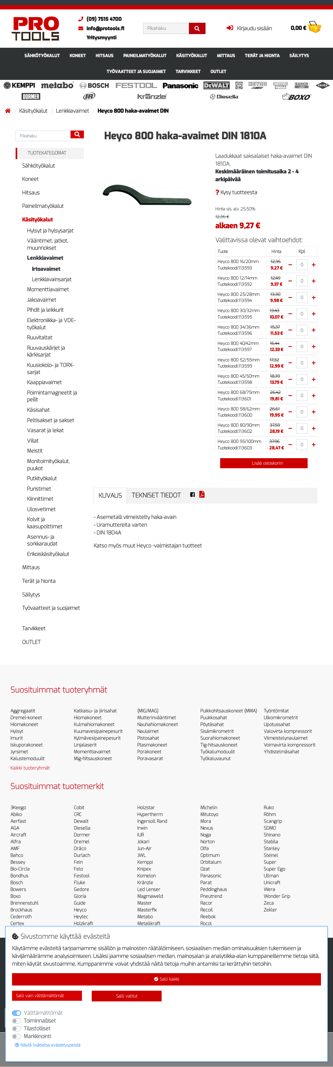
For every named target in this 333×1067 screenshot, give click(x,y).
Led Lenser (148, 889)
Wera (269, 889)
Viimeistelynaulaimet (286, 738)
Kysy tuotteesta (236, 192)
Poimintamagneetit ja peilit (52, 396)
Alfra (15, 842)
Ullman (271, 876)
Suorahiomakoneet (220, 738)
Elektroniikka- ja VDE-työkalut (51, 324)
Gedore (81, 889)
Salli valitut (126, 996)
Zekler (270, 910)
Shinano (272, 835)
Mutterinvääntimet (156, 718)
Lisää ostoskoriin (264, 463)
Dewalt (81, 821)
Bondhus (19, 876)
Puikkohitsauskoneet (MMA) (228, 711)
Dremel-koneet (26, 718)
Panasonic (210, 876)
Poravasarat (150, 759)
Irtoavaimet (46, 269)
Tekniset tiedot (156, 495)
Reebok (208, 917)
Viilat (33, 440)
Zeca (269, 903)
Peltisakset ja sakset (50, 420)
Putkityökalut (42, 478)
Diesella (82, 828)
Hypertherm (150, 814)
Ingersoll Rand (152, 821)
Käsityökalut (191, 55)
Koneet (78, 55)
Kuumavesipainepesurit (98, 731)
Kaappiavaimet (44, 382)
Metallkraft (148, 924)
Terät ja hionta (262, 55)
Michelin (208, 808)
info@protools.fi (99, 28)
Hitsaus (104, 55)
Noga (205, 835)
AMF (15, 849)
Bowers (18, 889)
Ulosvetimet (41, 509)
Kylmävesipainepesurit (97, 738)
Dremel (81, 842)
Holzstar (146, 808)
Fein (78, 862)
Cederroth (21, 917)
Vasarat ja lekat (45, 430)
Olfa (204, 849)
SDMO (270, 828)
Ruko (269, 808)
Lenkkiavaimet (73, 110)
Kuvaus (110, 496)
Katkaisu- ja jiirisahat (95, 711)
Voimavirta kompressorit (289, 745)
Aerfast (18, 821)
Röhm (270, 814)
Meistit (35, 450)
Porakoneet (149, 752)
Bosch (16, 883)
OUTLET (218, 71)
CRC (78, 814)
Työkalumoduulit (217, 752)
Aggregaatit (22, 711)
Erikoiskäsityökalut (48, 554)
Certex (17, 924)
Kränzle (145, 883)
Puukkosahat (213, 718)
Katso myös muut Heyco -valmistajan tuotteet (148, 545)
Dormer (82, 835)
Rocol (206, 924)
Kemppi (145, 862)
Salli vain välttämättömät (40, 995)
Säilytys (299, 55)
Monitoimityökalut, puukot (48, 465)
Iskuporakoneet (26, 745)
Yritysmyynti (101, 37)
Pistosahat (148, 738)
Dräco (80, 849)
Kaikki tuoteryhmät (30, 768)
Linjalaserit (85, 745)
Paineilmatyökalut (144, 55)
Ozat (205, 869)
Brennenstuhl (24, 903)
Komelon (146, 876)
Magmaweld (150, 896)
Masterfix (147, 910)
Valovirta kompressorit (288, 731)
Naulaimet (148, 731)
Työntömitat (276, 711)
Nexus (206, 828)
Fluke (79, 883)
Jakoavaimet (41, 299)
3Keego (18, 808)
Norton (207, 842)
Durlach (82, 855)
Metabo (145, 917)
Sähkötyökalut (42, 55)
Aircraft (18, 835)
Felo (78, 869)
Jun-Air (144, 849)
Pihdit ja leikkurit (45, 310)
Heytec (81, 917)
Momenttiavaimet (48, 289)
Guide (80, 903)
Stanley (271, 849)
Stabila (271, 842)
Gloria (80, 896)
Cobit (79, 808)
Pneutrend (211, 896)
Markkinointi (37, 1036)
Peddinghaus (213, 889)
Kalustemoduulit (27, 759)
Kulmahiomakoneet (94, 725)
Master (144, 903)
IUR (140, 835)
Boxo (15, 896)
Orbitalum (210, 862)
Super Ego (274, 869)
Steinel (271, 855)
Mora (205, 821)
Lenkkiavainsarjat (52, 279)
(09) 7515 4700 (98, 19)
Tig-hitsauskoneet (218, 745)
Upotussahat (277, 725)
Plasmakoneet (152, 745)
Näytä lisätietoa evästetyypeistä (47, 1045)
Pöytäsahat (212, 725)
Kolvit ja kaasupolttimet (44, 523)
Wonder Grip (277, 896)
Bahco (16, 855)
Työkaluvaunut (215, 759)
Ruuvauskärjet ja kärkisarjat (46, 351)
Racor (206, 903)
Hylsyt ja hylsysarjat (50, 230)
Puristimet (39, 488)
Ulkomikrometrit (281, 718)
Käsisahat (38, 410)
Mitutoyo (209, 814)
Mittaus (226, 55)
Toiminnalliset (40, 1020)
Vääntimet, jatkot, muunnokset (47, 244)
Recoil (206, 910)
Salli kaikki (166, 979)
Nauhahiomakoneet (157, 725)
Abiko (16, 814)
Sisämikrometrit (217, 731)
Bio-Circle (20, 869)
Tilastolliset (37, 1028)
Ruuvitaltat (39, 337)
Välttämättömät (43, 1013)
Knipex (144, 869)
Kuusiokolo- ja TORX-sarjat (50, 369)
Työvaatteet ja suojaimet (136, 71)
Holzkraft (83, 924)
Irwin (142, 828)
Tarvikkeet (188, 71)
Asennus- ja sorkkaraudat (42, 540)
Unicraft (272, 883)
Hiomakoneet (24, 725)
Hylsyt (16, 731)
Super (270, 862)
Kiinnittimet (40, 499)
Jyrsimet (19, 752)
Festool (81, 876)
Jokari (143, 842)
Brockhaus (21, 910)
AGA (14, 828)
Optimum (210, 855)
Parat (206, 883)
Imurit (16, 738)
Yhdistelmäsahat (281, 752)
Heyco (80, 910)
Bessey (17, 862)
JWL (141, 855)
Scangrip (273, 821)
